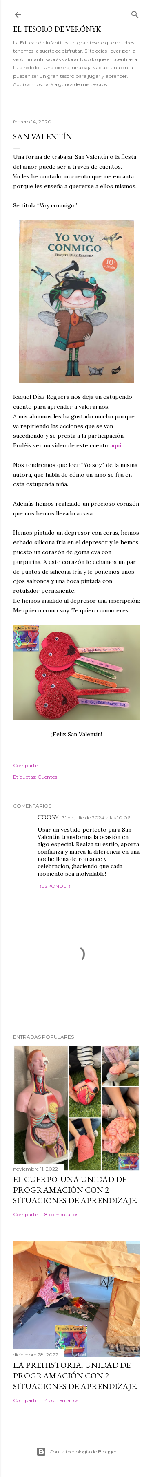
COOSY (48, 817)
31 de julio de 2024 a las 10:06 (96, 817)
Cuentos (47, 777)
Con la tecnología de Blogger (76, 1452)
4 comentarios (61, 1400)
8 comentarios (61, 1214)
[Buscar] (135, 13)
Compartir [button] (25, 765)
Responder (54, 886)
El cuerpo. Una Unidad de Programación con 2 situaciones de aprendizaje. (75, 1190)
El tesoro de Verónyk (57, 29)
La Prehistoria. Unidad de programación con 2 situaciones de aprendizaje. (75, 1375)
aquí (115, 445)
